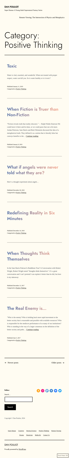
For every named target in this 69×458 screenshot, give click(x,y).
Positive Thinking (21, 89)
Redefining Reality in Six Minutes (31, 216)
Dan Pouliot (11, 6)
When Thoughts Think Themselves (28, 256)
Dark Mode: (63, 455)
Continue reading (32, 136)
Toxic (12, 66)
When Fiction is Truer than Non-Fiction (32, 112)
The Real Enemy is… (26, 308)
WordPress (22, 449)
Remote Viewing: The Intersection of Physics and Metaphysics (42, 17)
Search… (7, 394)
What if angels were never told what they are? (32, 170)
